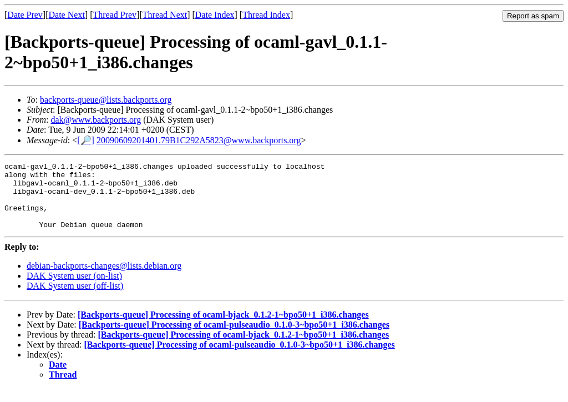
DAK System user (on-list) (74, 289)
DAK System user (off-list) (75, 299)
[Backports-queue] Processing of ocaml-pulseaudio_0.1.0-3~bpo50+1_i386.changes (234, 338)
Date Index (215, 14)
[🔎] (85, 140)
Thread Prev (114, 14)
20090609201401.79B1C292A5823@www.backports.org (199, 140)
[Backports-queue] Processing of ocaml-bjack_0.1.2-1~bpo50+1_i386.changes (223, 328)
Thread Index (266, 14)
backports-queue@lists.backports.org (106, 99)
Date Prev (25, 14)
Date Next (67, 14)
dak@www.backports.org (95, 119)
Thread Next (165, 14)
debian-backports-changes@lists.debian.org (104, 279)
